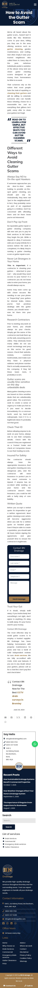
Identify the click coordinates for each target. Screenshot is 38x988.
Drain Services (11, 838)
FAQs (4, 963)
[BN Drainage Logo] (11, 4)
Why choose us (8, 946)
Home (4, 943)
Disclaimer (24, 952)
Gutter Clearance (12, 847)
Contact (23, 949)
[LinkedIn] (11, 923)
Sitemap (23, 961)
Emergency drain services (15, 844)
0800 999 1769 (12, 742)
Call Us (28, 986)
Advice (22, 943)
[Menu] (35, 4)
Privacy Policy (25, 955)
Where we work (26, 946)
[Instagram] (7, 923)
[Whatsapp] (15, 923)
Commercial (10, 841)
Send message (19, 599)
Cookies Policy (26, 958)
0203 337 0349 (12, 745)
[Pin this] (31, 717)
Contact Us (9, 986)
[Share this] (12, 717)
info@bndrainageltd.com (16, 739)
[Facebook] (3, 923)
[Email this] (5, 717)
